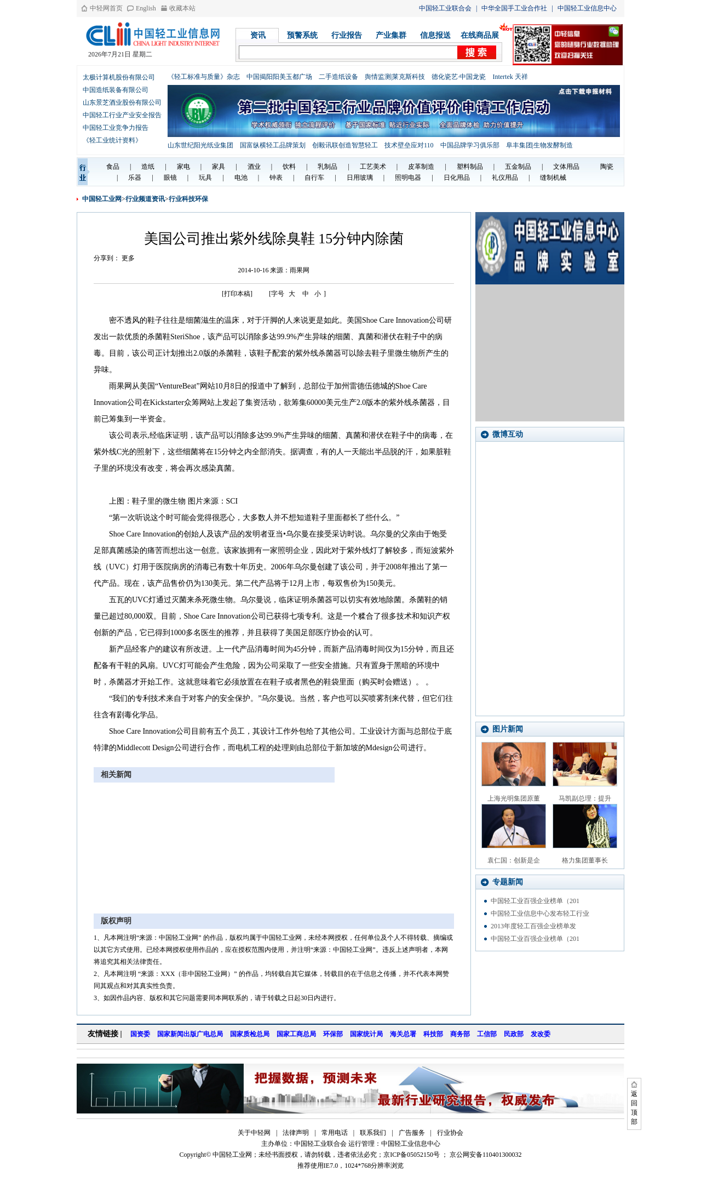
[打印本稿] (237, 294)
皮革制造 (421, 166)
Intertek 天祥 (509, 77)
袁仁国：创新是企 (513, 860)
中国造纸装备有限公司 (115, 90)
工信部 (487, 1034)
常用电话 (334, 1133)
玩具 (205, 177)
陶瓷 (606, 166)
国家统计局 (366, 1034)
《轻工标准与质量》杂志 (204, 77)
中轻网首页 (106, 8)
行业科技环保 (188, 199)
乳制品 (327, 166)
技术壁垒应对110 (409, 145)
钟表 (276, 177)
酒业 (254, 166)
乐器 (134, 177)
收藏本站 (182, 8)
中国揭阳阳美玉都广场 (279, 77)
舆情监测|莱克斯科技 (395, 77)
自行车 (314, 177)
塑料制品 (470, 166)
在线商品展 (480, 35)
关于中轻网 (254, 1133)
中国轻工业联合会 (445, 8)
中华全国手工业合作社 (514, 8)
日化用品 (457, 177)
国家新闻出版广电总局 (190, 1034)
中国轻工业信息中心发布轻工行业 (540, 913)
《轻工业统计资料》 (112, 140)
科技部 (433, 1034)
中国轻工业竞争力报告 (115, 128)
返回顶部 (634, 1108)
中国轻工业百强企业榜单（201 (535, 901)
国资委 (140, 1034)
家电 (183, 166)
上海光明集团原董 (513, 798)
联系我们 (373, 1133)
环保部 (333, 1034)
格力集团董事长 (585, 860)
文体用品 (566, 166)
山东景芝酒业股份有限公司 (122, 102)
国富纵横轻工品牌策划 (273, 145)
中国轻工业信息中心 (587, 8)
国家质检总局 (249, 1034)
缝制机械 (553, 177)
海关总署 (403, 1034)
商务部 (460, 1034)
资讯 (258, 35)
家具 (218, 166)
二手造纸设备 (338, 77)
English (146, 8)
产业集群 (391, 35)
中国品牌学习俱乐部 (469, 145)
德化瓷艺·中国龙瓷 (459, 77)
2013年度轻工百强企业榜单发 (533, 926)
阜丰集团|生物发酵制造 (539, 145)
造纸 (147, 166)
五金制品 (518, 166)
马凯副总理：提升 (585, 798)
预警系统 (302, 35)
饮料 (289, 166)
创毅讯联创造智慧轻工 (345, 145)
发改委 (540, 1034)
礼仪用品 (505, 177)
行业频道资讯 (145, 199)
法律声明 (296, 1133)
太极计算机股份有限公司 (119, 77)
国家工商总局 (296, 1034)
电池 (241, 177)
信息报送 (435, 35)
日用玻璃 (360, 177)
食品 (112, 166)
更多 (128, 258)
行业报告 (346, 35)
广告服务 (412, 1133)
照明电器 (408, 177)
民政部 (514, 1034)
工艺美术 (373, 166)
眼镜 (170, 177)
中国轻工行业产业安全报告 (122, 115)
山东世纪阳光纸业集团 (200, 145)
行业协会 (450, 1133)
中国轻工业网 (102, 199)
